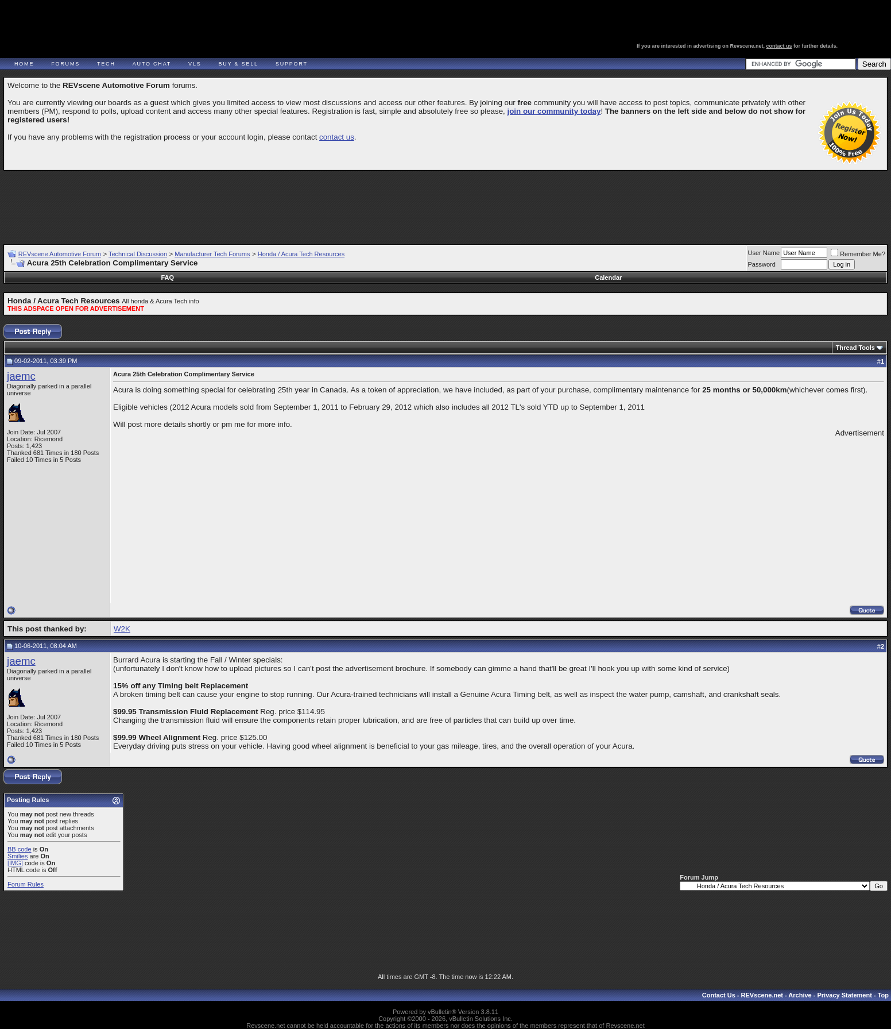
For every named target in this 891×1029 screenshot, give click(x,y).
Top (883, 995)
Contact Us (718, 995)
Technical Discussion (138, 253)
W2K (122, 629)
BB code (19, 849)
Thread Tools (855, 347)
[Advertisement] (445, 202)
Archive (799, 995)
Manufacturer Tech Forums (212, 253)
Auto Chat (152, 64)
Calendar (608, 277)
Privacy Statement (844, 995)
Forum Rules (25, 884)
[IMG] (15, 863)
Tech (106, 64)
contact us (779, 46)
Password (762, 264)
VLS (194, 64)
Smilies (17, 856)
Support (292, 64)
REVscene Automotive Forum (59, 253)
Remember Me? (858, 253)
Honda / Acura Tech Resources (301, 253)
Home (24, 64)
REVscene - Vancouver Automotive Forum (113, 41)
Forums (65, 64)
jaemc (21, 376)
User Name (764, 252)
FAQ (167, 277)
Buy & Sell (238, 64)
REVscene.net (762, 995)
